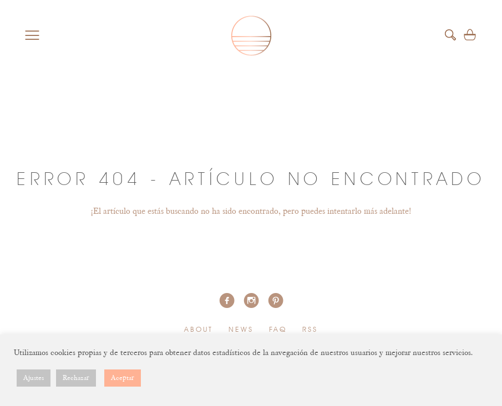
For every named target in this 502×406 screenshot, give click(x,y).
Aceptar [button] (122, 378)
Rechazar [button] (76, 378)
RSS (310, 330)
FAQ (278, 330)
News (241, 330)
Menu (32, 35)
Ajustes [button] (33, 378)
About (199, 330)
